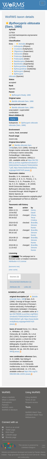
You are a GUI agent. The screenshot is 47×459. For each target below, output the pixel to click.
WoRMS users (7, 407)
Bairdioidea (17, 64)
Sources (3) (14, 277)
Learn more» (43, 446)
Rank (11, 86)
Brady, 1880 (20, 95)
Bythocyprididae (19, 66)
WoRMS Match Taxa (33, 412)
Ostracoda (16, 54)
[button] (7, 23)
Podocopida (17, 59)
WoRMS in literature (10, 410)
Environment (14, 130)
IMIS (11, 351)
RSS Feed (8, 432)
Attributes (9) (15, 287)
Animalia (20, 44)
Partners (5, 405)
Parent (11, 92)
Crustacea (16, 49)
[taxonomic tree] (14, 266)
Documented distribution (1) (20, 282)
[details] (27, 170)
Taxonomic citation (17, 173)
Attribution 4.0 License (17, 261)
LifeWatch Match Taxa (34, 415)
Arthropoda (17, 46)
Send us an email (10, 427)
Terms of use (30, 400)
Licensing (13, 253)
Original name (15, 98)
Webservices (30, 417)
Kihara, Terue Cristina (34, 217)
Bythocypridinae (19, 69)
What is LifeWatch (9, 400)
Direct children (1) (16, 115)
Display (13, 119)
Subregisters (7, 402)
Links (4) (27, 287)
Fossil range (14, 136)
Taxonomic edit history (18, 205)
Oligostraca (17, 51)
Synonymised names (17, 104)
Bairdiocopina (18, 61)
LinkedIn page (9, 435)
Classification (14, 41)
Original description (17, 142)
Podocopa (16, 56)
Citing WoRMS (31, 397)
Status (11, 79)
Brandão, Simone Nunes (34, 225)
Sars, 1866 (21, 101)
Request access (31, 402)
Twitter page (8, 430)
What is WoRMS (8, 397)
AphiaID (12, 29)
